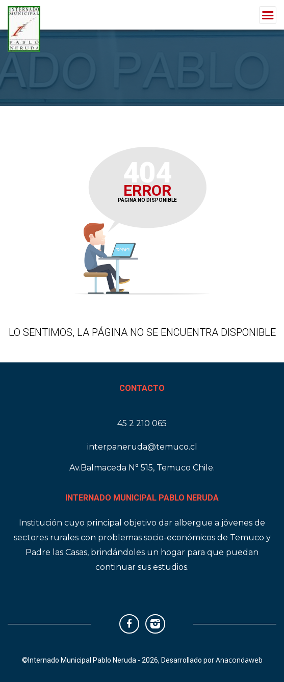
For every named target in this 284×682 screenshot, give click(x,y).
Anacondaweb (239, 660)
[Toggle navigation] (267, 15)
